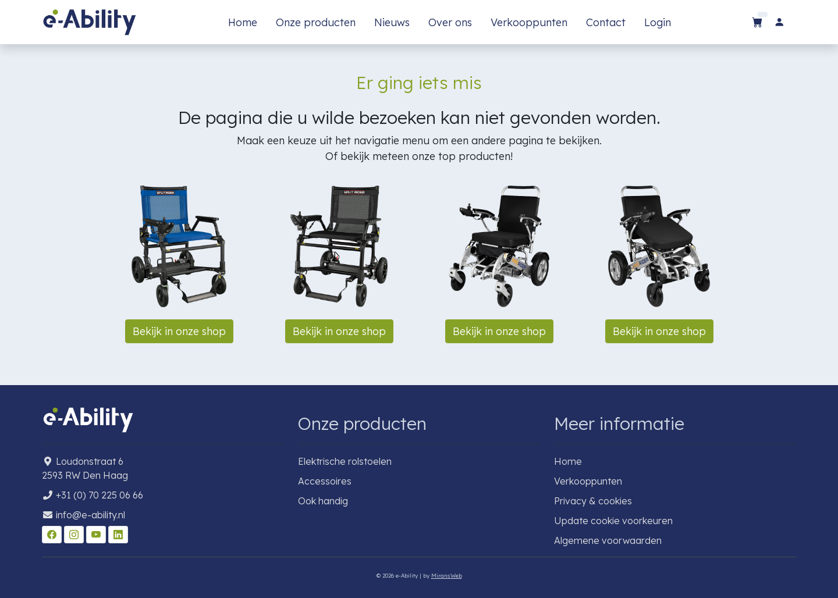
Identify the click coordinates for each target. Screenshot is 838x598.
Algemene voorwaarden (608, 540)
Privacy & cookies (593, 501)
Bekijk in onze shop (179, 331)
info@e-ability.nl (90, 515)
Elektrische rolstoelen (345, 461)
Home (242, 22)
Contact (606, 22)
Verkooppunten (529, 22)
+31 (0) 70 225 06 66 (99, 495)
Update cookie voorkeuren (613, 520)
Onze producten (316, 22)
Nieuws (392, 22)
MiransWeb (446, 575)
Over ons (450, 22)
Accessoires (324, 481)
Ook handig (323, 501)
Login (657, 22)
